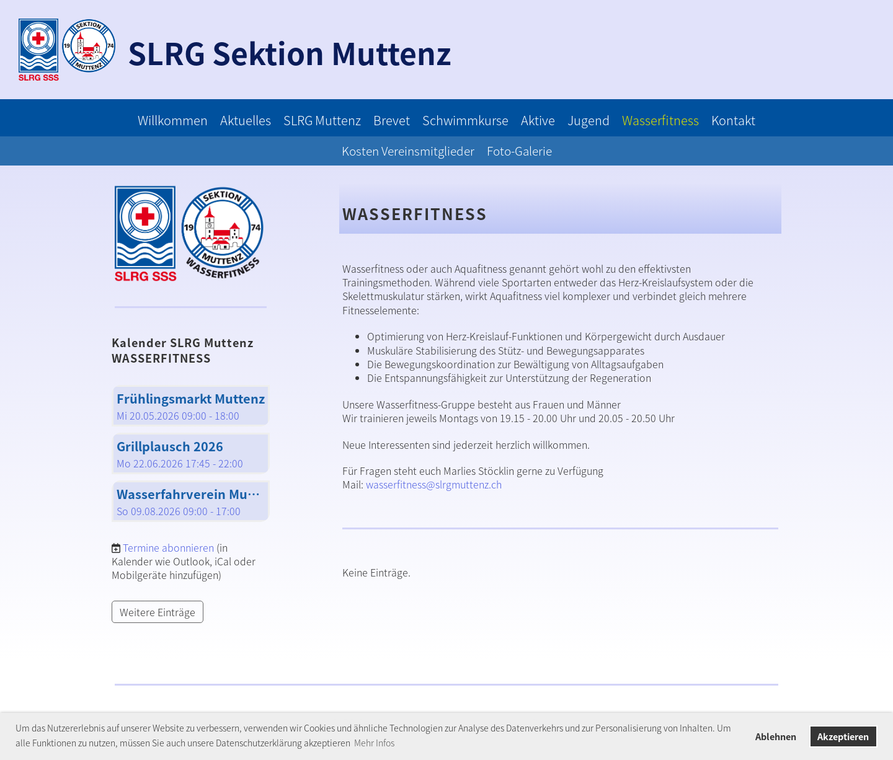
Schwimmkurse (465, 120)
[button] (191, 405)
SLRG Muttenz (322, 120)
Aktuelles (245, 120)
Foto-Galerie (519, 150)
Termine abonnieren (168, 547)
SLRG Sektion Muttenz (289, 52)
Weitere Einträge (157, 611)
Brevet (391, 120)
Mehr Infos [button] (374, 742)
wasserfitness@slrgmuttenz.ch (434, 484)
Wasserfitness (660, 120)
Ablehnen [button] (775, 736)
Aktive (538, 120)
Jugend (588, 120)
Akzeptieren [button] (843, 736)
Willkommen (173, 120)
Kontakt (733, 120)
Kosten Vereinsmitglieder (408, 150)
